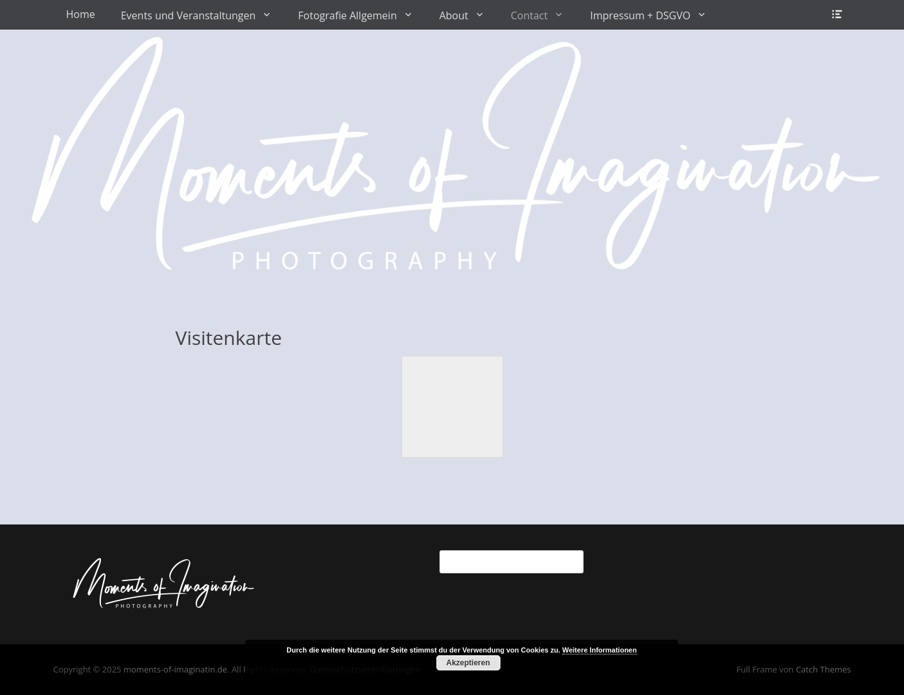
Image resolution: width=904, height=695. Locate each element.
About (453, 15)
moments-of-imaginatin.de (175, 669)
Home (80, 14)
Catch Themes (823, 669)
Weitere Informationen (599, 650)
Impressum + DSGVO (640, 15)
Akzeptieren (468, 662)
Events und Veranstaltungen (188, 15)
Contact (529, 15)
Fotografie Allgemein (347, 15)
